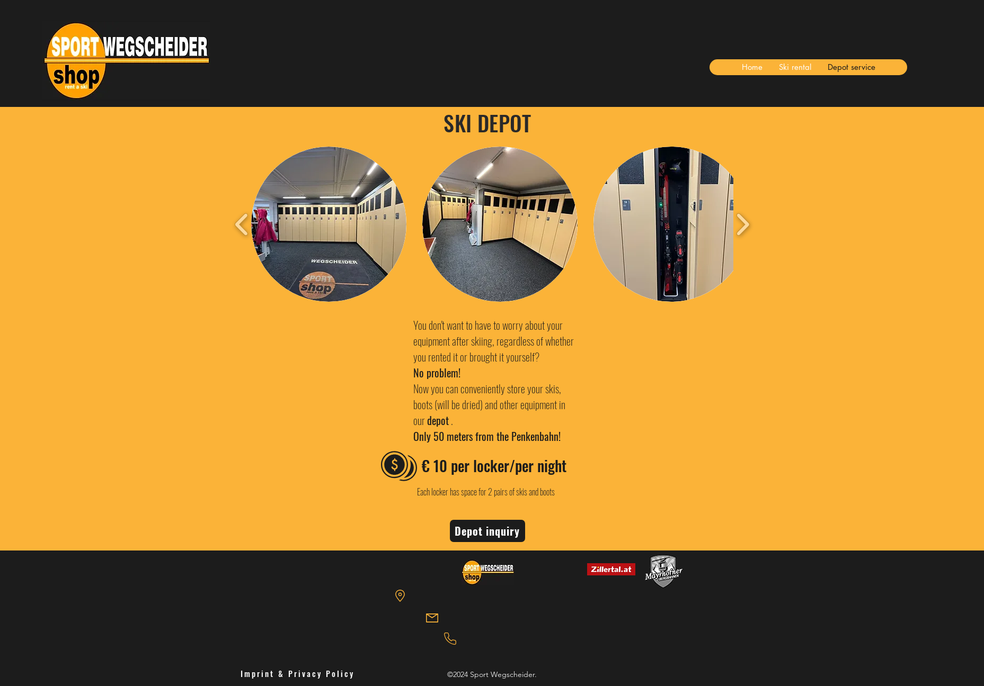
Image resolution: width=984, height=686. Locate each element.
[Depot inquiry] (487, 531)
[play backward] (242, 224)
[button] (328, 224)
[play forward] (743, 224)
